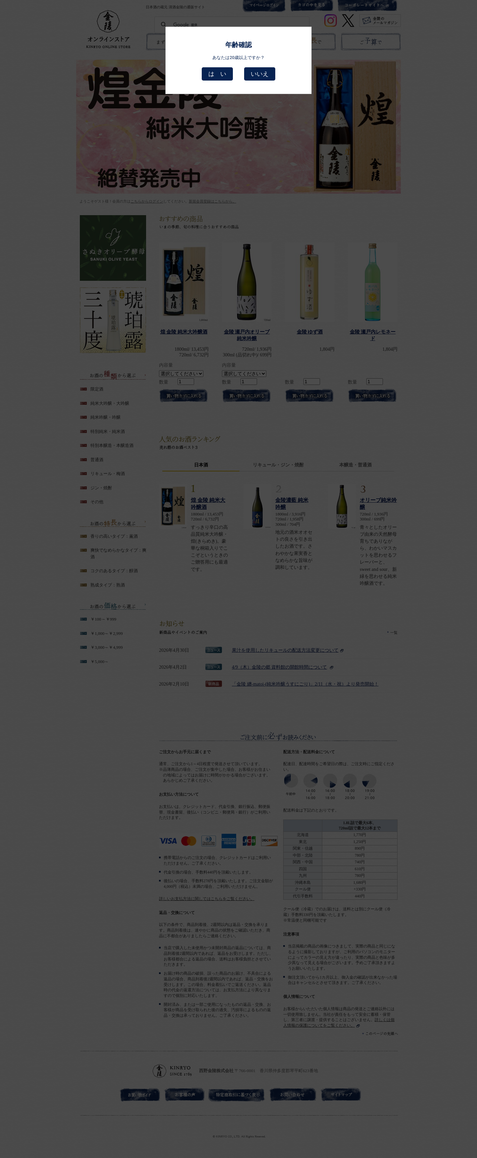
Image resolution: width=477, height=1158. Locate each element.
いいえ (260, 74)
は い (217, 74)
